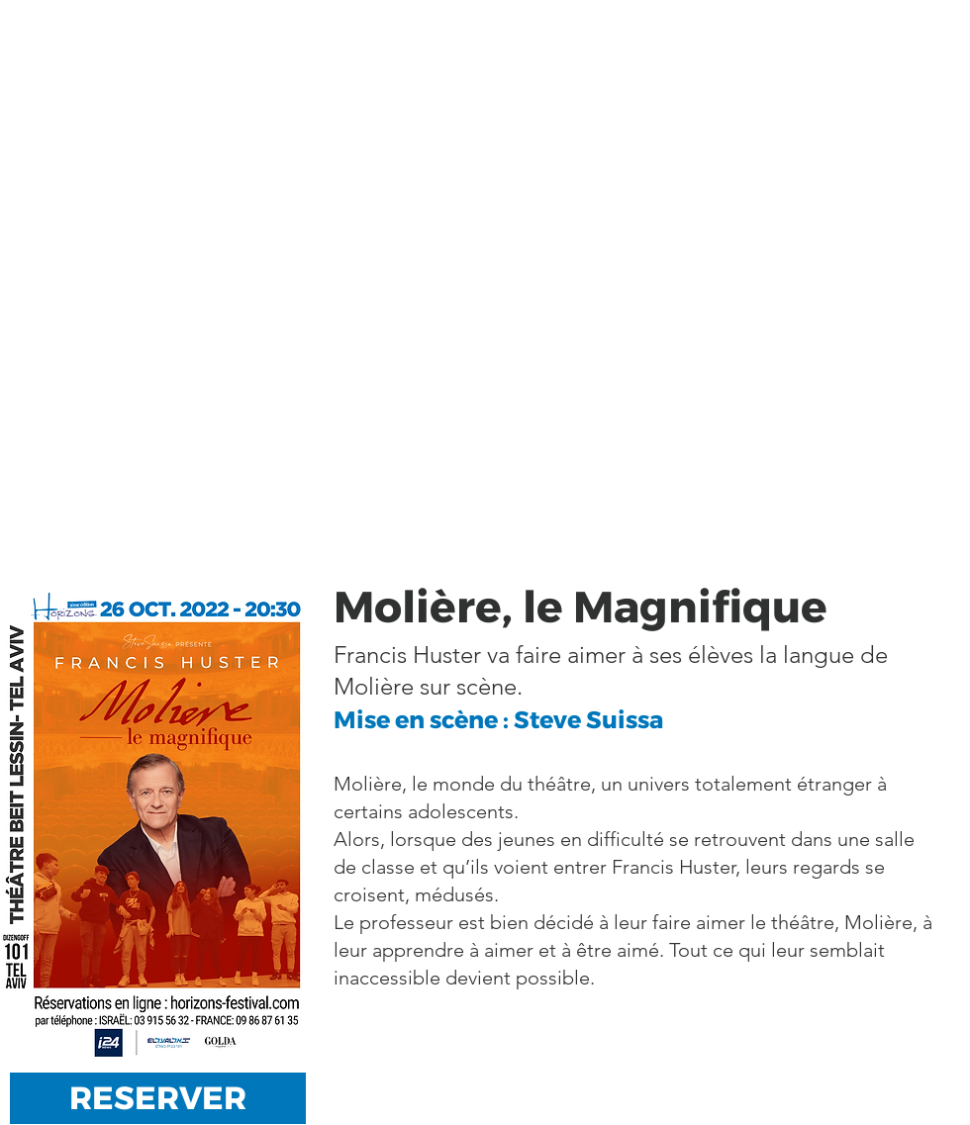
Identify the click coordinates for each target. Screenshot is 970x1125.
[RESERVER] (158, 1098)
